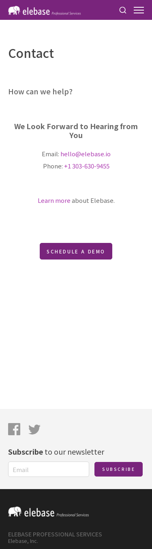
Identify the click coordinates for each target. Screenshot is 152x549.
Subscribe (118, 469)
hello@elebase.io (85, 153)
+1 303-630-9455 (86, 166)
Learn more (54, 200)
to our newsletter (56, 451)
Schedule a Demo (76, 251)
